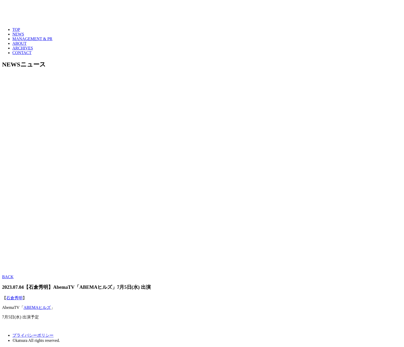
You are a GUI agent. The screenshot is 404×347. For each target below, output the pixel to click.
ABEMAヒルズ (37, 307)
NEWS (18, 34)
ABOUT (19, 43)
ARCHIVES (22, 48)
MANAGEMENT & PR (32, 39)
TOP (16, 29)
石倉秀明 (14, 298)
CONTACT (21, 52)
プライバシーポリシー (33, 335)
